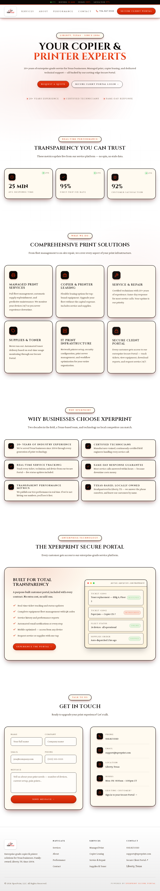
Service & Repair (97, 860)
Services (27, 11)
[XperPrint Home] (10, 11)
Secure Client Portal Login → (97, 84)
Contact (84, 11)
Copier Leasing (97, 853)
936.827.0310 (105, 11)
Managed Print (97, 847)
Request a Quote (53, 84)
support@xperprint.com (138, 853)
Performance (63, 11)
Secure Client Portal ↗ (137, 860)
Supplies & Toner (98, 866)
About (43, 11)
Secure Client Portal (136, 11)
